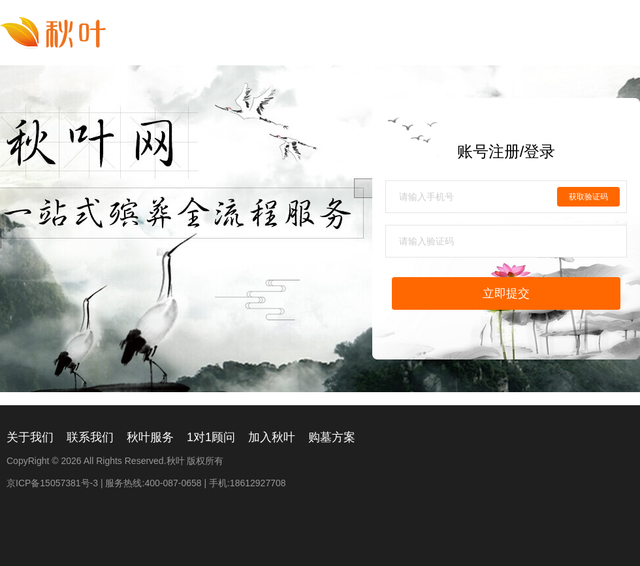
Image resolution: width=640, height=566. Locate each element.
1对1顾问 (211, 437)
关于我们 (30, 437)
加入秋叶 (271, 437)
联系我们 (90, 437)
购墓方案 (331, 437)
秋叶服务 (150, 437)
